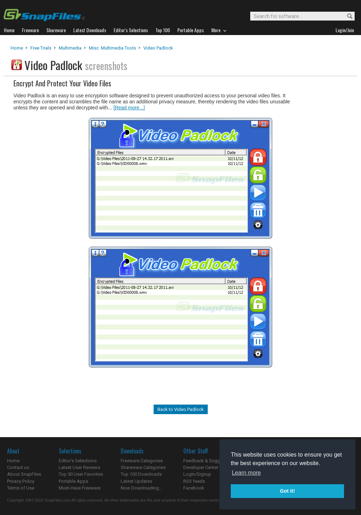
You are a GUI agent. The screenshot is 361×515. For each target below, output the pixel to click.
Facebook (193, 488)
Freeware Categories (142, 460)
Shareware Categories (143, 467)
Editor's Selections (78, 460)
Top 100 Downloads (141, 474)
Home (17, 48)
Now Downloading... (141, 488)
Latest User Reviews (79, 467)
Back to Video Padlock (180, 409)
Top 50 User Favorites (81, 474)
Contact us (18, 467)
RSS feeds (194, 481)
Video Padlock (158, 48)
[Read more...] (129, 107)
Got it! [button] (287, 491)
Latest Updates (136, 481)
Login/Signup (197, 474)
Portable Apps (73, 481)
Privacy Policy (20, 481)
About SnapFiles (24, 474)
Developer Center (200, 467)
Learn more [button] (246, 473)
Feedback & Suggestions (209, 460)
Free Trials (40, 48)
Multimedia (70, 48)
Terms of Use (20, 488)
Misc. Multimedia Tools (112, 48)
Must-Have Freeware (80, 488)
